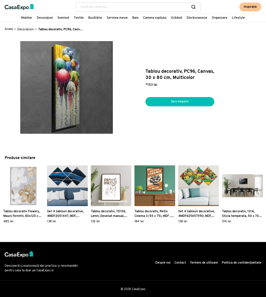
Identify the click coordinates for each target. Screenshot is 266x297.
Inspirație (250, 7)
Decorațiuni (45, 18)
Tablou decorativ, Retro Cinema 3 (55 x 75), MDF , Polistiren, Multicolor (152, 214)
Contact (180, 263)
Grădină (176, 18)
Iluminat (63, 18)
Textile (79, 18)
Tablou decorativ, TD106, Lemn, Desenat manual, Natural (108, 214)
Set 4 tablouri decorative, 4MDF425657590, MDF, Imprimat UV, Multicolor (196, 214)
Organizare (219, 18)
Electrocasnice (197, 18)
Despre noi (163, 263)
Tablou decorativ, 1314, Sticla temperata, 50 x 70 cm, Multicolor (240, 214)
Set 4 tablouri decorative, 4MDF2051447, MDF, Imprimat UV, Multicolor (65, 214)
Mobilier (26, 18)
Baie (135, 18)
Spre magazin (179, 102)
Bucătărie (95, 18)
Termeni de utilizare (204, 263)
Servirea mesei (117, 18)
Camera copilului (154, 18)
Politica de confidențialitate (241, 263)
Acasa (9, 29)
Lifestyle (238, 18)
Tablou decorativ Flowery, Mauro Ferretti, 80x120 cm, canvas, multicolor (22, 214)
